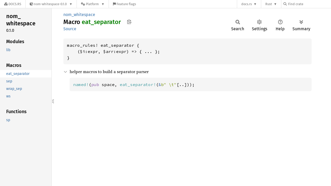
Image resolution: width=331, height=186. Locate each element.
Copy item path (129, 21)
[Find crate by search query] (309, 4)
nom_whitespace (79, 14)
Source (69, 28)
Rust (268, 4)
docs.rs (246, 4)
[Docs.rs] (12, 4)
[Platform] (93, 4)
